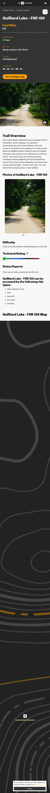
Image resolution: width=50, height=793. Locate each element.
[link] (27, 253)
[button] (6, 3)
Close (29, 789)
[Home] (25, 3)
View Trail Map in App (15, 77)
